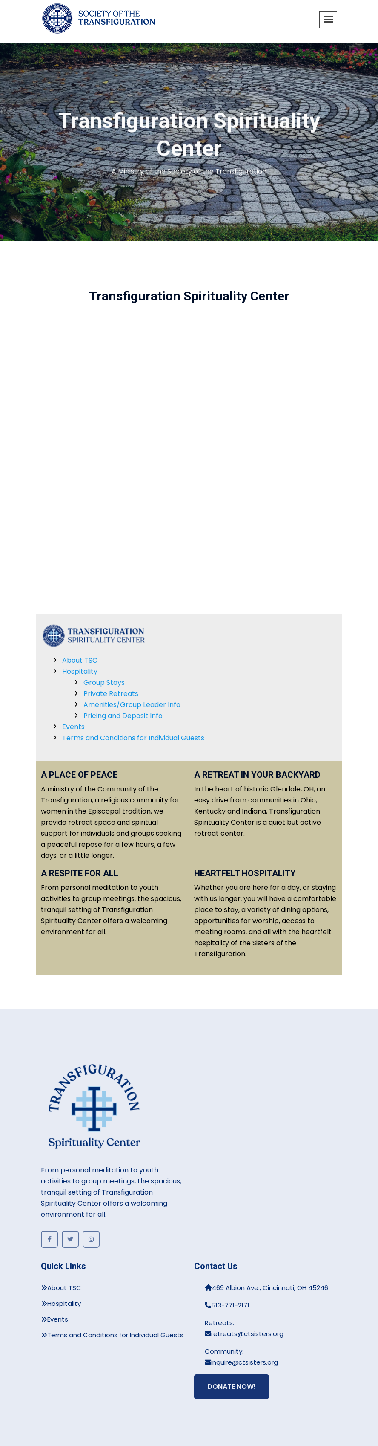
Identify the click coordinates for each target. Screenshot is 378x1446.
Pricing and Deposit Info (123, 716)
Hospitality (79, 671)
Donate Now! (231, 1386)
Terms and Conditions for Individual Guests (133, 738)
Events (73, 727)
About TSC (79, 660)
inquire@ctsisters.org (241, 1362)
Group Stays (104, 682)
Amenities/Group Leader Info (131, 705)
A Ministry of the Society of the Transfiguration (189, 172)
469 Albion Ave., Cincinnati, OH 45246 (266, 1287)
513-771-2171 (227, 1305)
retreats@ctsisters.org (244, 1333)
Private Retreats (110, 693)
